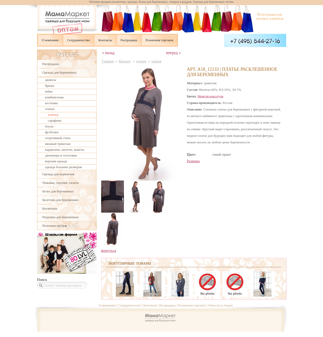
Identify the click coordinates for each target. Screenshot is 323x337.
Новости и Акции (220, 305)
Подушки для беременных (60, 217)
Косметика (49, 208)
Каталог (125, 61)
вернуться (108, 251)
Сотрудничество (78, 40)
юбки (49, 91)
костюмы (51, 103)
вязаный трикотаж (58, 144)
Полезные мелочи (54, 226)
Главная (108, 61)
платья (49, 109)
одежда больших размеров (63, 167)
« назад (108, 53)
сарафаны (55, 120)
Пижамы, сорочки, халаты (60, 183)
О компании (50, 40)
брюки (49, 85)
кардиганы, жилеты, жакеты (64, 149)
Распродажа (129, 40)
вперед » (173, 53)
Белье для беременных (58, 191)
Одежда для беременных (59, 72)
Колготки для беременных (60, 200)
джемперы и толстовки (61, 155)
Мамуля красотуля (210, 96)
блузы (49, 126)
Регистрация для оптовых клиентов (269, 16)
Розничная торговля (159, 40)
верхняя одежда (56, 161)
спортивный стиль (58, 138)
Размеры (193, 161)
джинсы (50, 80)
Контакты (105, 40)
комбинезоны (54, 97)
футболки (52, 132)
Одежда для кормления (58, 174)
